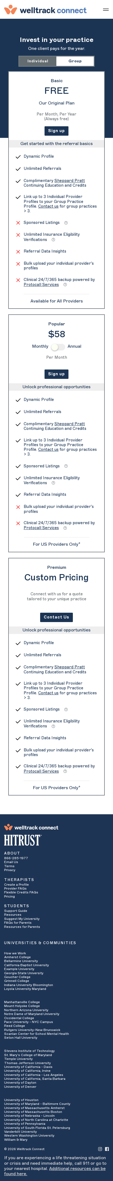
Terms (9, 866)
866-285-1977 (16, 858)
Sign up (56, 131)
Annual (74, 346)
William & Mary (15, 1139)
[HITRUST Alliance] (56, 840)
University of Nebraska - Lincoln (29, 1115)
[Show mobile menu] (106, 9)
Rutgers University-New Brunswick (32, 1030)
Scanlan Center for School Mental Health (36, 1033)
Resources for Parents (22, 926)
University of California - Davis (28, 1066)
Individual (37, 61)
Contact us (48, 206)
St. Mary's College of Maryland (28, 1055)
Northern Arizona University (26, 1010)
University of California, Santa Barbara (34, 1078)
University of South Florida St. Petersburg (37, 1127)
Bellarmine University (21, 961)
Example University (19, 969)
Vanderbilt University (20, 1131)
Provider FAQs (15, 888)
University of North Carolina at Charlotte (36, 1119)
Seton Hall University (20, 1037)
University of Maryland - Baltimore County (37, 1103)
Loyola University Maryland (25, 988)
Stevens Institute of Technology (29, 1051)
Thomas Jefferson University (27, 1063)
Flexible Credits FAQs (21, 892)
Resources (12, 914)
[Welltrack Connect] (45, 9)
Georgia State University (23, 973)
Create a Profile (16, 884)
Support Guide (15, 910)
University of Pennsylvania (24, 1123)
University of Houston (21, 1100)
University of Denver (20, 1086)
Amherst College (17, 957)
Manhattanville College (22, 1002)
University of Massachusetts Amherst (34, 1108)
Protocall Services (41, 285)
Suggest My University (22, 918)
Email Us (11, 862)
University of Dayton (20, 1082)
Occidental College (19, 1018)
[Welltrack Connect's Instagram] (100, 1148)
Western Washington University (29, 1135)
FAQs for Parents (18, 922)
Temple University (18, 1059)
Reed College (14, 1025)
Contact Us (56, 617)
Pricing (9, 896)
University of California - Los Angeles (33, 1074)
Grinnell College (16, 980)
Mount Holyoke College (22, 1006)
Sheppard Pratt (69, 181)
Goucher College (17, 977)
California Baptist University (26, 965)
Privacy (9, 870)
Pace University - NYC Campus (28, 1022)
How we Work (15, 953)
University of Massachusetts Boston (33, 1111)
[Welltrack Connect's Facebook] (107, 1148)
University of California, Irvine (27, 1070)
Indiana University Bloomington (28, 985)
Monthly (40, 346)
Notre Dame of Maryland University (31, 1014)
